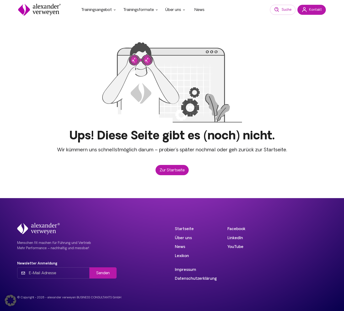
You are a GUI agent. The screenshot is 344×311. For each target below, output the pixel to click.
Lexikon (182, 255)
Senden (103, 273)
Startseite (184, 229)
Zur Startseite (172, 170)
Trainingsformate (141, 9)
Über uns (175, 9)
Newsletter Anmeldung (37, 263)
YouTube (235, 246)
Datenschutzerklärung (196, 278)
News (199, 9)
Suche (282, 10)
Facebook (236, 229)
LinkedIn (235, 238)
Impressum (185, 269)
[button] (10, 300)
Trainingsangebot (99, 9)
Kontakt (311, 10)
